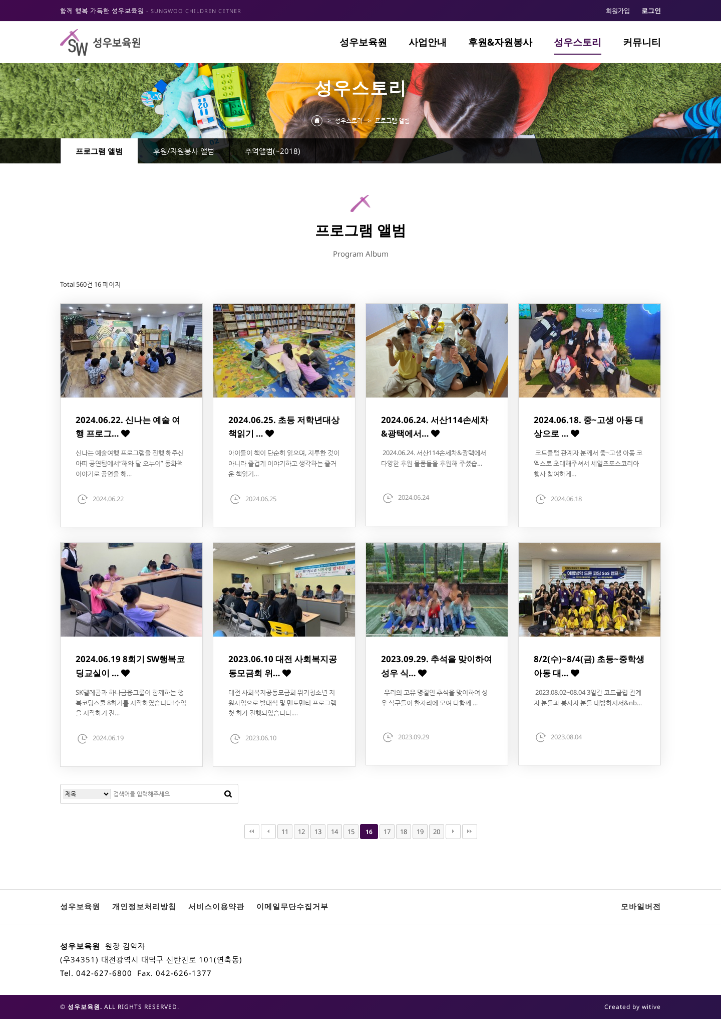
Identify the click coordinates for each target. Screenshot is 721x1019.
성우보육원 (363, 42)
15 (350, 831)
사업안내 (428, 42)
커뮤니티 (642, 42)
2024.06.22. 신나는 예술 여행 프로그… (128, 426)
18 (403, 831)
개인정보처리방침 (144, 906)
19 (420, 831)
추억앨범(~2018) (272, 151)
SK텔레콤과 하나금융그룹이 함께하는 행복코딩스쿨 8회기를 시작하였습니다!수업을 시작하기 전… (131, 703)
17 (387, 831)
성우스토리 (577, 42)
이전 (268, 831)
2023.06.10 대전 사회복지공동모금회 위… (282, 665)
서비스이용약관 (216, 906)
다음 (453, 831)
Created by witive (632, 1006)
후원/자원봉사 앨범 (183, 151)
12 (301, 831)
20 (436, 831)
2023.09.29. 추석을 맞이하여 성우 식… (436, 665)
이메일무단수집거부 (292, 906)
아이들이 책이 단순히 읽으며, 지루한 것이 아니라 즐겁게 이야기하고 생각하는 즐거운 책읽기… (283, 463)
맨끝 (469, 831)
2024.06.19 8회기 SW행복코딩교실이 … (130, 665)
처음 (251, 831)
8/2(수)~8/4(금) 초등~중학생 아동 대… (589, 665)
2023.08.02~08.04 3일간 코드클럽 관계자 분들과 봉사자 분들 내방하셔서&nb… (588, 697)
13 (317, 831)
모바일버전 (641, 906)
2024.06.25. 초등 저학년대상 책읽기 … (283, 426)
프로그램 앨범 (99, 151)
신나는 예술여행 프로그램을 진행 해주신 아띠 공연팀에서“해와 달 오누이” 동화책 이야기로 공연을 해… (130, 463)
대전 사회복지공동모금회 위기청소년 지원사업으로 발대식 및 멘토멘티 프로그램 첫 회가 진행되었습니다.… (282, 703)
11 (284, 831)
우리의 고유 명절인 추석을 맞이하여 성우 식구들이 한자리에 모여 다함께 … (434, 697)
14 (334, 831)
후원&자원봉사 (500, 42)
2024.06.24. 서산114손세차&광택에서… (434, 426)
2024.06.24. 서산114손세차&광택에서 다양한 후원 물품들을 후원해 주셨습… (433, 458)
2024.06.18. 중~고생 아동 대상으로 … (588, 426)
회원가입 (618, 10)
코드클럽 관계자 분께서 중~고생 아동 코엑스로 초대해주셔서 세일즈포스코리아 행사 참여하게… (588, 463)
